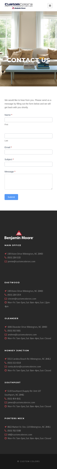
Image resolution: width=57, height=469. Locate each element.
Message (10, 171)
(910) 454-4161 (14, 398)
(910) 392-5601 (14, 330)
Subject (9, 159)
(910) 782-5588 (14, 430)
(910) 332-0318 (14, 362)
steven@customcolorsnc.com (22, 298)
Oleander (11, 318)
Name (8, 115)
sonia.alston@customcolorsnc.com (24, 366)
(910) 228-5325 (14, 257)
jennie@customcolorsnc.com (21, 261)
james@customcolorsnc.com (21, 402)
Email (8, 147)
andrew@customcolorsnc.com (22, 334)
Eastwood (12, 282)
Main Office (13, 245)
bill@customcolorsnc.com (20, 434)
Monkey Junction (17, 350)
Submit (11, 197)
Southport (13, 382)
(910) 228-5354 (14, 294)
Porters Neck (14, 418)
